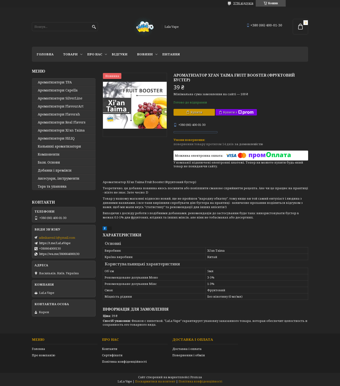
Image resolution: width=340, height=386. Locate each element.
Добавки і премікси (55, 170)
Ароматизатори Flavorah (59, 114)
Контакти (109, 349)
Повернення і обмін (188, 355)
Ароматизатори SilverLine (60, 98)
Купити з (238, 112)
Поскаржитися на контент (155, 381)
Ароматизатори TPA (55, 82)
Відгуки (120, 54)
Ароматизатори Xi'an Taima (61, 130)
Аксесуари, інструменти (58, 178)
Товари (70, 54)
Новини (145, 54)
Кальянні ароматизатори (59, 146)
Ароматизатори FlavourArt (60, 106)
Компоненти (49, 154)
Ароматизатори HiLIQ (56, 138)
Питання (171, 54)
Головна (45, 54)
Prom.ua (196, 377)
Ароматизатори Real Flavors (61, 122)
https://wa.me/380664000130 (59, 254)
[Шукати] (94, 27)
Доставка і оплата (187, 349)
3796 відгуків (243, 3)
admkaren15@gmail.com (57, 237)
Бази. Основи (49, 162)
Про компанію (43, 355)
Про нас (94, 54)
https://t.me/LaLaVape (55, 243)
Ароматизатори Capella (58, 90)
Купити (196, 112)
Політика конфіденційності (124, 361)
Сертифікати (112, 355)
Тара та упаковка (52, 186)
